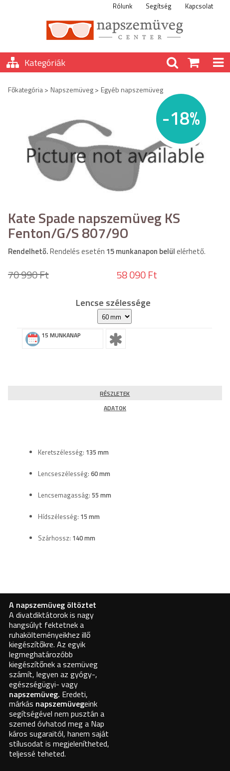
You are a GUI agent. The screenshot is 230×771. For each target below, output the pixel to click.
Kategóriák (44, 62)
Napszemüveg (71, 89)
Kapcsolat (199, 6)
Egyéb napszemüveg (132, 89)
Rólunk (122, 6)
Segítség (159, 6)
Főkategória (25, 89)
